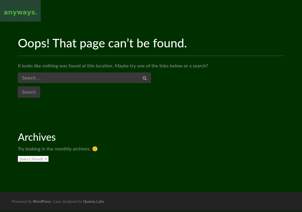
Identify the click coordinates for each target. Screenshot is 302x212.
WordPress (42, 201)
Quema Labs (93, 201)
